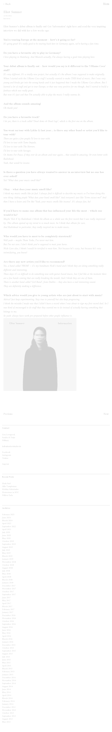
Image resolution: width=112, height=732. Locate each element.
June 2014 (6, 689)
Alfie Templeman (9, 486)
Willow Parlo (7, 495)
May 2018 (6, 574)
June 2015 (6, 660)
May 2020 (6, 538)
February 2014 (8, 701)
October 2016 (8, 621)
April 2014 (6, 695)
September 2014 (9, 683)
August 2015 (7, 654)
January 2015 (7, 675)
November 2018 (9, 562)
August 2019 (7, 547)
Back (8, 4)
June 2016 (6, 630)
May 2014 (6, 692)
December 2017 (8, 586)
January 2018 (7, 583)
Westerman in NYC (10, 492)
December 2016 (8, 615)
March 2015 (7, 669)
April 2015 (6, 666)
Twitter (5, 458)
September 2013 (9, 716)
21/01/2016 (8, 16)
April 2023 (6, 523)
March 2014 (7, 698)
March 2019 (7, 556)
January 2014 (7, 704)
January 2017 (7, 612)
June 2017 (6, 597)
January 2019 (7, 559)
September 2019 (9, 544)
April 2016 (6, 636)
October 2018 (8, 565)
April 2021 (6, 529)
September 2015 (9, 651)
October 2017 (8, 592)
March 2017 (7, 606)
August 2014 (7, 686)
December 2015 (8, 645)
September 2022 (9, 526)
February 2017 (8, 609)
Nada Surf (6, 483)
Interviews (7, 18)
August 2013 (7, 719)
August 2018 (7, 568)
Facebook (6, 452)
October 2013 (8, 713)
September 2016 (9, 624)
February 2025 (8, 514)
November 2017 (9, 589)
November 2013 (9, 710)
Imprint (5, 464)
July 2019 (6, 550)
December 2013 (8, 707)
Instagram (6, 455)
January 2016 (7, 642)
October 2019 (8, 541)
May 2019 (6, 553)
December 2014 (8, 677)
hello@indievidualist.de (11, 446)
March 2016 (7, 639)
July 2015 (6, 657)
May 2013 (6, 722)
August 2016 (7, 627)
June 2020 (6, 535)
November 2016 (9, 618)
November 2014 (9, 680)
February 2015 (8, 671)
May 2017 (6, 600)
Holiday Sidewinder (10, 489)
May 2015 (6, 663)
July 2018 (6, 571)
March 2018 (7, 580)
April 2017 (6, 603)
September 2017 (9, 594)
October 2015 (8, 648)
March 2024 (7, 520)
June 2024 (6, 518)
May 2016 (6, 633)
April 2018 (6, 577)
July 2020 (6, 532)
